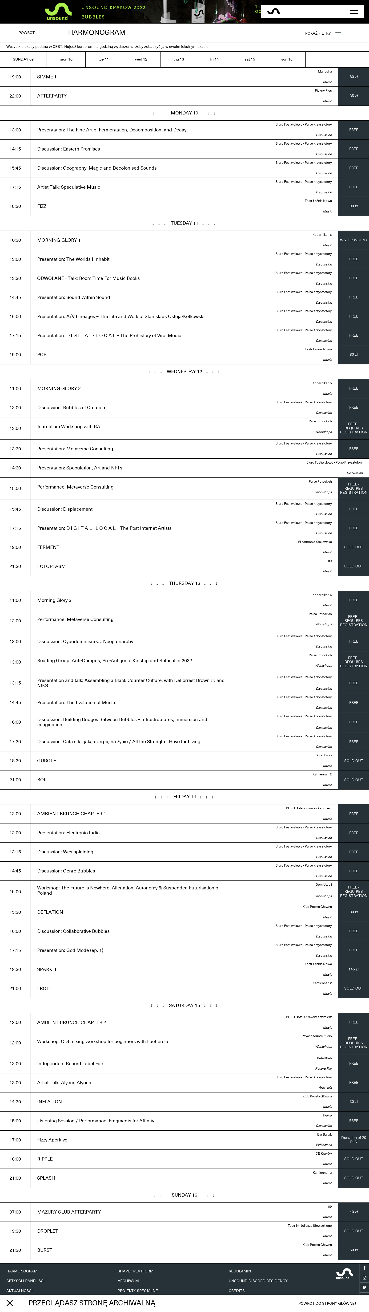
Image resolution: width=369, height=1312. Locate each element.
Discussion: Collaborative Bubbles (73, 931)
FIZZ (41, 206)
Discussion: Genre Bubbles (66, 871)
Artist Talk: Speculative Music (68, 187)
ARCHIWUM (128, 1281)
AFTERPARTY (52, 96)
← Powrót (24, 33)
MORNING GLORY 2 (59, 388)
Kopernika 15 (322, 234)
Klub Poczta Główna (317, 907)
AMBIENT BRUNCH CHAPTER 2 (71, 1022)
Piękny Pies (323, 90)
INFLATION (49, 1102)
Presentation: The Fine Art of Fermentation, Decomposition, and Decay (111, 130)
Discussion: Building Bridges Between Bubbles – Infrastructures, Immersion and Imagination (122, 722)
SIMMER (46, 77)
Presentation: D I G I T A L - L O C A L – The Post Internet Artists (104, 528)
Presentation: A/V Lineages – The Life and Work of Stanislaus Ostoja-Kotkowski (121, 316)
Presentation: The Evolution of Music (76, 702)
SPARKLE (47, 969)
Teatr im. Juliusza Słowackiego (310, 1225)
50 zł (354, 1250)
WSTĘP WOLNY (354, 240)
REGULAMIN (240, 1271)
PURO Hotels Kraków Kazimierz (309, 808)
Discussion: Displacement (64, 509)
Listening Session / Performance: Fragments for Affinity (95, 1121)
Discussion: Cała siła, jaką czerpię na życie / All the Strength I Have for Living (118, 741)
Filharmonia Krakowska (315, 542)
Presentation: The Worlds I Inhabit (73, 259)
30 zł (354, 912)
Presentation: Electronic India (68, 833)
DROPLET (47, 1231)
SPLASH (46, 1178)
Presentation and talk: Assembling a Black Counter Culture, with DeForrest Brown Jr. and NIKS (131, 683)
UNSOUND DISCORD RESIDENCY (258, 1281)
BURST (44, 1250)
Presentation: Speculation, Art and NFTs (79, 468)
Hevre (327, 1115)
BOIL (42, 780)
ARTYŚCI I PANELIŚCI (25, 1281)
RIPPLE (45, 1159)
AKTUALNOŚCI (19, 1291)
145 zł (354, 969)
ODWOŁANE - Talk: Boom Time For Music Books (88, 278)
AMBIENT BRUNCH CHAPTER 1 (71, 813)
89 (330, 561)
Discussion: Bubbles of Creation (71, 407)
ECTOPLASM (51, 566)
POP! (42, 354)
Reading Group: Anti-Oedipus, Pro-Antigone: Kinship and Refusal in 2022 (114, 660)
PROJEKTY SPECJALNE (138, 1291)
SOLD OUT (353, 547)
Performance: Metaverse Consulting (75, 487)
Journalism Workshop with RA (68, 426)
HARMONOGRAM (21, 1271)
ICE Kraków (323, 1153)
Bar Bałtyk (324, 1134)
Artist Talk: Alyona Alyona (64, 1082)
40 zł (354, 1212)
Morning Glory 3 (54, 600)
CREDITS (237, 1291)
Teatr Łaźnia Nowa (318, 201)
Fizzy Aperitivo (52, 1140)
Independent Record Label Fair (70, 1063)
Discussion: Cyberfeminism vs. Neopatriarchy (85, 641)
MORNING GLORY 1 (59, 240)
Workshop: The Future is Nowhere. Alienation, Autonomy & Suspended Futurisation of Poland (128, 891)
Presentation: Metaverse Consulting (75, 449)
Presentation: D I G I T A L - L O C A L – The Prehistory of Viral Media (109, 335)
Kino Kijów (324, 755)
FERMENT (48, 547)
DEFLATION (50, 912)
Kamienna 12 (322, 774)
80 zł (354, 77)
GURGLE (46, 760)
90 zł (354, 206)
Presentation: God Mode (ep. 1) (70, 950)
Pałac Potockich (320, 421)
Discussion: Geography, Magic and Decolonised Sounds (97, 168)
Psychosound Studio (317, 1036)
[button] (353, 11)
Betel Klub (324, 1058)
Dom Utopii (324, 884)
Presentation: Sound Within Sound (73, 297)
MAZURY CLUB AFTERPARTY (69, 1212)
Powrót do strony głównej (327, 1303)
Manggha (325, 71)
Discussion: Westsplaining (65, 852)
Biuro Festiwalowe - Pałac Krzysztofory (304, 124)
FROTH (45, 988)
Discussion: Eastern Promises (68, 149)
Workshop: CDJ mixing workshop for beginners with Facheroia (102, 1041)
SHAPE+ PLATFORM (135, 1271)
